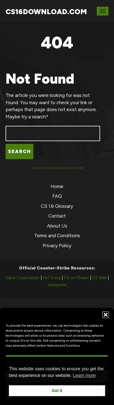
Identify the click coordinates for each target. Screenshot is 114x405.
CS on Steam (76, 277)
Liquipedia (57, 284)
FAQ (57, 196)
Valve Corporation (22, 277)
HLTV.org (52, 277)
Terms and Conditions (57, 235)
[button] (105, 315)
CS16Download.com (46, 11)
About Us (57, 226)
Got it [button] (57, 390)
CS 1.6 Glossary (57, 206)
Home (57, 186)
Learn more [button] (84, 375)
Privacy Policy (57, 245)
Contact (57, 216)
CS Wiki (99, 277)
